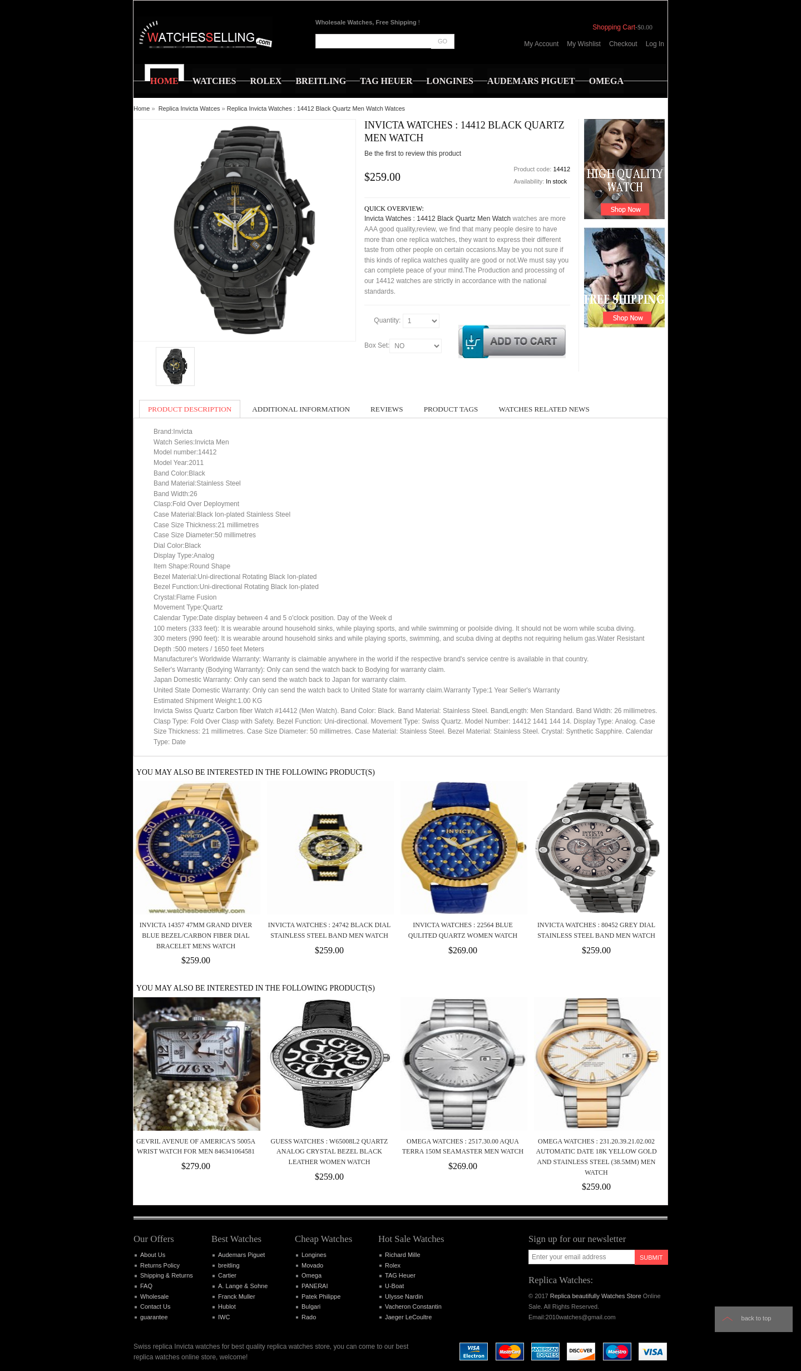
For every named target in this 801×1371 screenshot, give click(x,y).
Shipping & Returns (166, 1275)
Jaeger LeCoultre (408, 1317)
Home (142, 108)
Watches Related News (543, 409)
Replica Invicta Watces (189, 108)
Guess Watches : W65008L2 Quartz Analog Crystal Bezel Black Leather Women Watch (329, 1151)
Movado (312, 1265)
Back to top (756, 1318)
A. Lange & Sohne (243, 1286)
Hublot (227, 1306)
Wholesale (154, 1296)
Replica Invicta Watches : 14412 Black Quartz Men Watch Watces (316, 108)
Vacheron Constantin (413, 1306)
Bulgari (310, 1306)
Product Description (189, 409)
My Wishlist (584, 44)
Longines (314, 1254)
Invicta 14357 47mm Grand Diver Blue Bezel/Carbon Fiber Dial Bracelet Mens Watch (196, 935)
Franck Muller (236, 1296)
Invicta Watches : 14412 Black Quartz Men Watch (437, 218)
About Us (152, 1254)
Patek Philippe (320, 1296)
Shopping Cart (613, 27)
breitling (229, 1265)
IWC (224, 1317)
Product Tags (451, 409)
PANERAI (314, 1286)
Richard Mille (403, 1254)
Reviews (386, 409)
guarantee (154, 1317)
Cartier (227, 1275)
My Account (541, 44)
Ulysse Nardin (404, 1296)
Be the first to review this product (412, 153)
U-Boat (394, 1286)
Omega (311, 1275)
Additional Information (301, 409)
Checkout (623, 44)
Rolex (392, 1265)
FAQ (146, 1286)
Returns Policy (160, 1265)
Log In (655, 44)
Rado (308, 1317)
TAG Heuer (400, 1275)
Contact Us (155, 1306)
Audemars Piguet (241, 1254)
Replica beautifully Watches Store (595, 1296)
